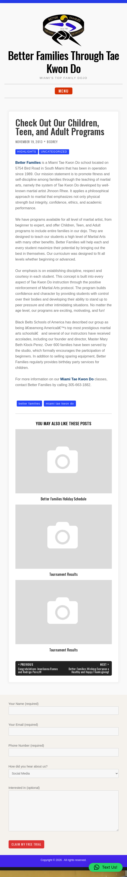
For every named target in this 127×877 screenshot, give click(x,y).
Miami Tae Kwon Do (77, 379)
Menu (64, 91)
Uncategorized (54, 151)
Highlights (26, 151)
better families (29, 403)
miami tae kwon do (60, 403)
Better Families (28, 162)
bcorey (52, 141)
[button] (106, 867)
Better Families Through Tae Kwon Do (63, 61)
